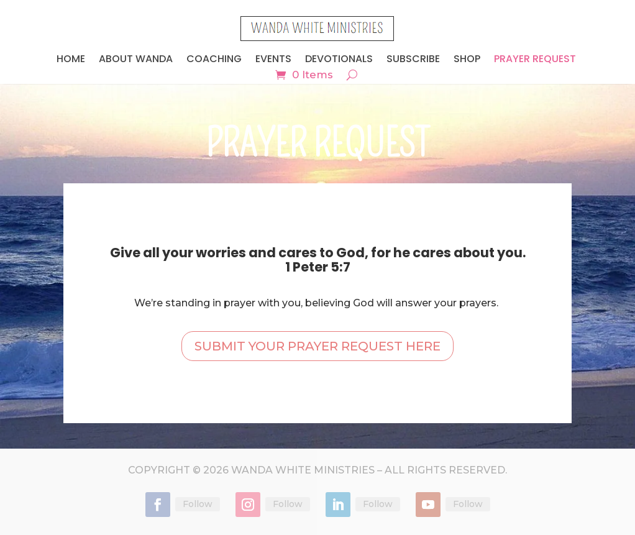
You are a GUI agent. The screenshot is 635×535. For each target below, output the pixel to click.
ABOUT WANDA (136, 60)
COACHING (214, 60)
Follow (197, 504)
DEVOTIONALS (339, 60)
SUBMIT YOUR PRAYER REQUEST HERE (317, 346)
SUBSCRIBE (413, 60)
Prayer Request (535, 60)
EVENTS (273, 60)
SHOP (467, 60)
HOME (71, 60)
